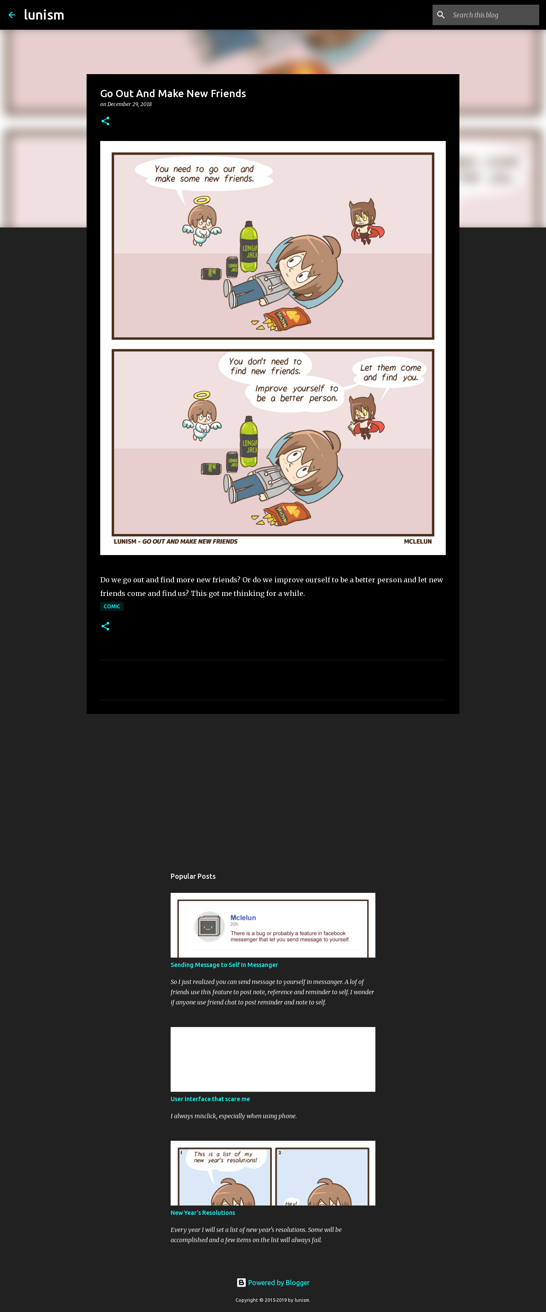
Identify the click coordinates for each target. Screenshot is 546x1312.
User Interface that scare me (210, 1099)
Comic (112, 606)
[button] (105, 121)
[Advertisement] (273, 786)
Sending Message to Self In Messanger (224, 964)
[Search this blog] (494, 15)
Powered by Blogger (273, 1282)
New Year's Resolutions (203, 1212)
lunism (44, 14)
